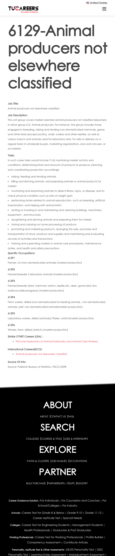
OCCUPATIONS (78, 461)
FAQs (71, 416)
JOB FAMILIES (59, 461)
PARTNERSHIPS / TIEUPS (61, 483)
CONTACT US (58, 416)
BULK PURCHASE (36, 483)
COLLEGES (32, 438)
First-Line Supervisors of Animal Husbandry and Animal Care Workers (57, 341)
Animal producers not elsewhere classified (41, 353)
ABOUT (44, 416)
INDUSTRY (82, 483)
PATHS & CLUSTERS (38, 461)
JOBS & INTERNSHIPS (76, 438)
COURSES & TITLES (51, 438)
